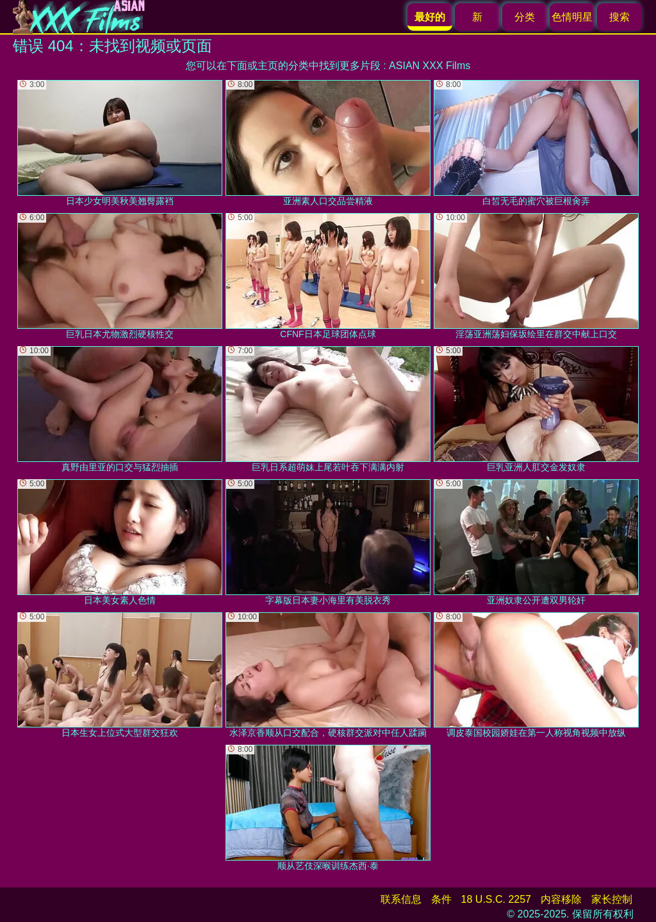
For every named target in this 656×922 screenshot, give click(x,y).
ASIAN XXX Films (429, 65)
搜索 (619, 17)
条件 (441, 899)
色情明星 (572, 17)
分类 (524, 17)
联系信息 (401, 899)
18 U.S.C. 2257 (496, 899)
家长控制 (611, 899)
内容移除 (561, 899)
